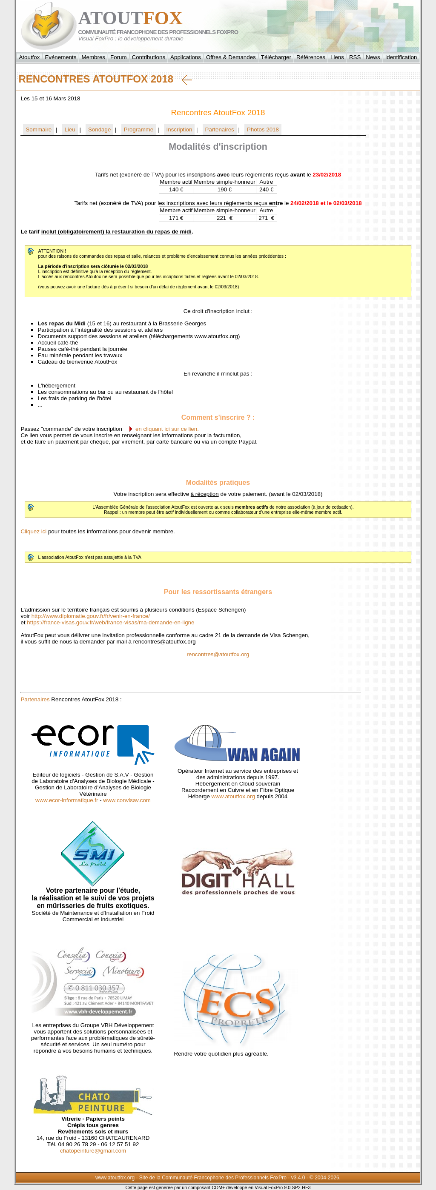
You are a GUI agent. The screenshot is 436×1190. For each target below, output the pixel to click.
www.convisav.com (127, 800)
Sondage (99, 129)
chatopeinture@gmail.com (93, 1150)
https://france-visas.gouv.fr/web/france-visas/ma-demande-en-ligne (110, 622)
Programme (139, 129)
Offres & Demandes (231, 57)
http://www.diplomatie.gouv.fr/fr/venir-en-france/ (91, 616)
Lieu (70, 129)
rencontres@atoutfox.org (218, 654)
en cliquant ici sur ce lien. (167, 429)
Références (310, 57)
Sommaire (39, 129)
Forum (118, 57)
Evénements (60, 57)
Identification (401, 57)
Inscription (179, 129)
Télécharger (276, 57)
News (373, 57)
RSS (355, 57)
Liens (337, 57)
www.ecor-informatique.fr (66, 800)
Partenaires (219, 129)
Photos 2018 (263, 129)
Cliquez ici (33, 531)
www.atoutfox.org (233, 796)
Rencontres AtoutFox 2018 (105, 79)
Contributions (149, 57)
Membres (93, 57)
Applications (185, 57)
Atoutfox (29, 57)
